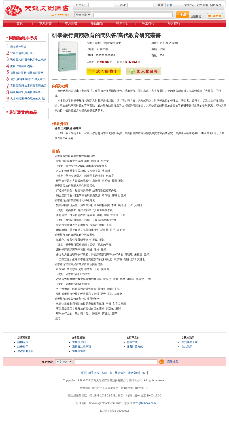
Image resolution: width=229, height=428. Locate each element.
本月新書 (71, 23)
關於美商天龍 (190, 342)
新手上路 (93, 372)
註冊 (170, 5)
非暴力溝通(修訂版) (22, 53)
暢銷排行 (122, 23)
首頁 (20, 23)
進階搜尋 (196, 16)
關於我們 (215, 5)
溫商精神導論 (18, 46)
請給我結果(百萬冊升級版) (26, 92)
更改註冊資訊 (25, 351)
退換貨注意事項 (81, 346)
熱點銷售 (97, 23)
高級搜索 (172, 361)
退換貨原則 (79, 342)
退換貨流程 (79, 351)
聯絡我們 (187, 346)
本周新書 (45, 23)
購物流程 (22, 342)
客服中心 (107, 372)
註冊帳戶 (22, 346)
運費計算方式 (135, 346)
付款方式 (132, 342)
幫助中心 (189, 5)
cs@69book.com (146, 403)
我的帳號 (202, 5)
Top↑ (144, 372)
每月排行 (174, 23)
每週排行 (148, 23)
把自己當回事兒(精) (22, 66)
